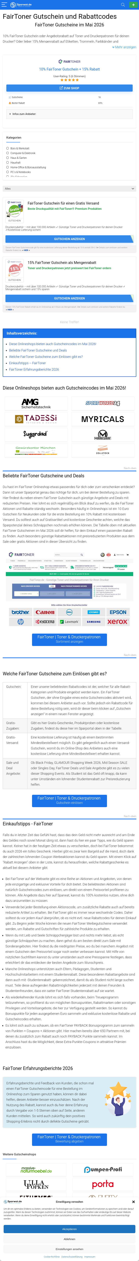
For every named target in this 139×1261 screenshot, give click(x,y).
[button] (133, 1202)
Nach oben (130, 468)
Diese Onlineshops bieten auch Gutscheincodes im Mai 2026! (52, 344)
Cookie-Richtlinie (52, 1257)
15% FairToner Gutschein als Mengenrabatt (62, 263)
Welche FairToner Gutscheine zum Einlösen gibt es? (46, 357)
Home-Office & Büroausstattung (28, 167)
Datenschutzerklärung (71, 1257)
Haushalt (16, 162)
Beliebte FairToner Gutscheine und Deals (38, 350)
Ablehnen (69, 1239)
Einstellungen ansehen (69, 1249)
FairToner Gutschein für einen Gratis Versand (63, 203)
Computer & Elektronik (23, 153)
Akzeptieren (69, 1229)
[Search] (123, 5)
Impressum (89, 1257)
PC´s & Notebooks (21, 172)
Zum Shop (69, 88)
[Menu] (4, 5)
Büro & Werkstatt (20, 148)
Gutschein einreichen (133, 4)
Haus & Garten (19, 157)
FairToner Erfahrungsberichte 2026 (34, 369)
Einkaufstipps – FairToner (27, 363)
